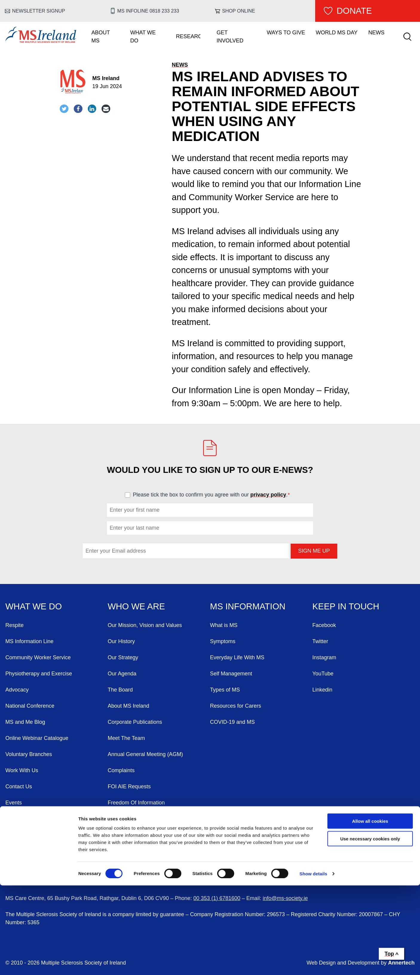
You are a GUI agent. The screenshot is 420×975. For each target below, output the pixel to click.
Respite (14, 625)
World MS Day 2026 (29, 819)
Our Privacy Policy (130, 819)
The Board (120, 690)
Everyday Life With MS (237, 657)
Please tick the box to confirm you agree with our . (214, 495)
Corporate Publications (135, 722)
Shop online (238, 10)
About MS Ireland (128, 706)
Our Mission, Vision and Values (145, 625)
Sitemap (118, 835)
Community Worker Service (38, 657)
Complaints (121, 770)
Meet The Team (126, 738)
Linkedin (322, 690)
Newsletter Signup (38, 10)
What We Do (143, 37)
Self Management (231, 674)
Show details (313, 963)
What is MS (223, 625)
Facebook (324, 625)
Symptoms (222, 641)
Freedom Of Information (136, 803)
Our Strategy (123, 657)
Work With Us (21, 770)
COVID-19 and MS (232, 722)
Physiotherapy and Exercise (38, 674)
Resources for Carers (235, 706)
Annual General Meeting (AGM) (145, 754)
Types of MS (225, 690)
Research (188, 36)
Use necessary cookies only (370, 928)
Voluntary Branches (28, 754)
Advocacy (17, 690)
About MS (100, 37)
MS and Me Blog (25, 722)
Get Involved (230, 37)
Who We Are (136, 606)
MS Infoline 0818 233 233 (148, 10)
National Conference (29, 706)
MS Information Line (29, 641)
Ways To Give (286, 33)
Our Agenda (122, 674)
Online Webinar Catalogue (36, 738)
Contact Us (18, 786)
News (376, 33)
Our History (121, 641)
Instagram (324, 657)
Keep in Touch (345, 606)
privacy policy (268, 495)
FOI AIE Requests (129, 786)
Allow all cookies (370, 910)
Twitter (320, 641)
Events (13, 803)
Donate (354, 11)
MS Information (247, 606)
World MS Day (337, 33)
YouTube (323, 674)
